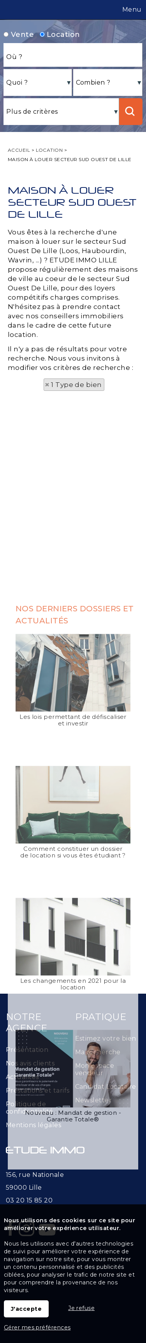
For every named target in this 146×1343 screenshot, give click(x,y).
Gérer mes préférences (37, 1327)
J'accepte (26, 1308)
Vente (19, 34)
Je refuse (81, 1308)
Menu (131, 9)
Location (60, 34)
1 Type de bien (76, 385)
